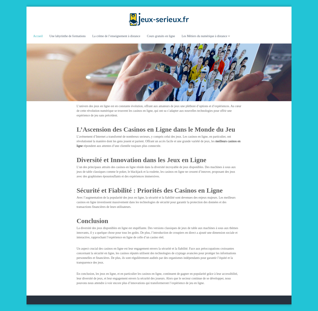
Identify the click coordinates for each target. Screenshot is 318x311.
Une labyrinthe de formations (67, 36)
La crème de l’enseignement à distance (116, 36)
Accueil (38, 36)
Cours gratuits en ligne (161, 36)
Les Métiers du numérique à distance (204, 36)
